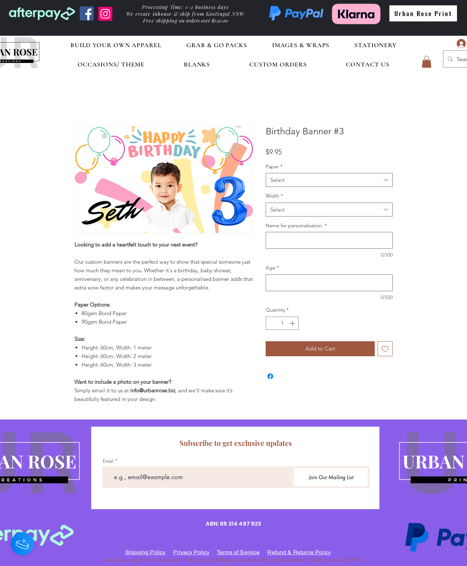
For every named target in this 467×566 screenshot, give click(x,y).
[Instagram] (105, 14)
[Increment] (293, 323)
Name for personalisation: (296, 225)
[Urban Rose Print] (423, 13)
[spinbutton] (282, 323)
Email (108, 461)
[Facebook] (87, 13)
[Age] (329, 283)
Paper (274, 166)
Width (274, 196)
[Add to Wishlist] (385, 348)
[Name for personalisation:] (329, 240)
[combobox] (329, 180)
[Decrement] (271, 323)
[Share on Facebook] (270, 376)
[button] (427, 62)
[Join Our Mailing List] (331, 477)
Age (272, 267)
